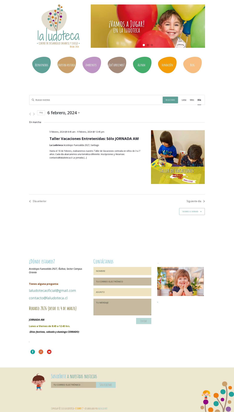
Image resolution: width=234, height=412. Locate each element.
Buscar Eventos (170, 100)
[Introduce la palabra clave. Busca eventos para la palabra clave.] (96, 100)
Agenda (142, 65)
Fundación (167, 65)
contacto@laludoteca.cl (48, 297)
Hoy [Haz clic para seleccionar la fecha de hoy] (41, 112)
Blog (192, 65)
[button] (144, 45)
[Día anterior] (30, 112)
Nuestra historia (66, 65)
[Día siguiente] (34, 112)
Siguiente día (196, 201)
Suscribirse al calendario (190, 211)
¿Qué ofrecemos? (117, 65)
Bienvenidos (41, 65)
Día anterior (37, 201)
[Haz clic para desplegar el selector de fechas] (63, 113)
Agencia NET (102, 408)
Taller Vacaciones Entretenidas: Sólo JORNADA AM (94, 138)
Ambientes (92, 65)
